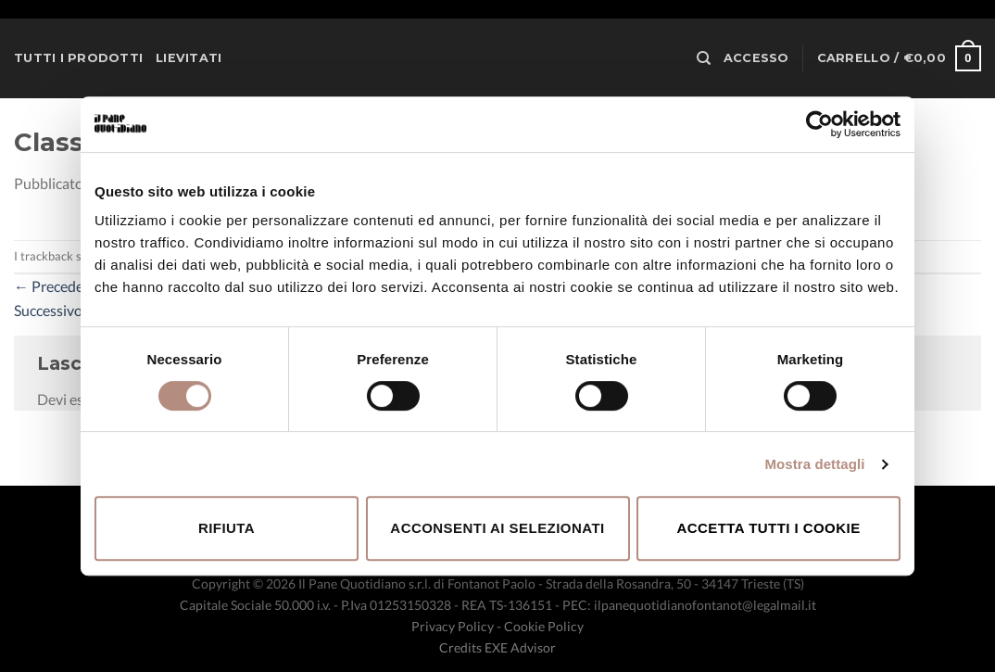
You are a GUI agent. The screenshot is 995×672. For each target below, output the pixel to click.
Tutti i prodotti (78, 58)
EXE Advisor (520, 647)
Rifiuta (226, 528)
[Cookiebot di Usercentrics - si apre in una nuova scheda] (819, 124)
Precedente (59, 286)
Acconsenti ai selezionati (497, 528)
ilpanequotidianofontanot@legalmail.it (705, 605)
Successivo (57, 310)
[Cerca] (704, 58)
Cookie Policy (544, 626)
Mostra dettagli (814, 464)
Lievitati (188, 58)
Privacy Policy (452, 626)
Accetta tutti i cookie (768, 528)
